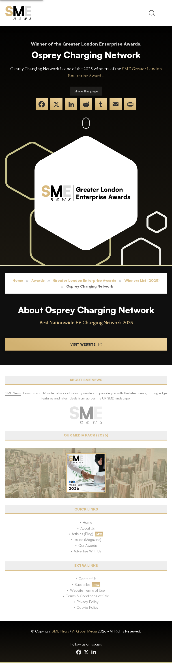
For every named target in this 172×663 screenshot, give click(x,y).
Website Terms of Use (87, 590)
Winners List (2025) (141, 280)
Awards (38, 280)
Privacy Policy (88, 602)
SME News (60, 631)
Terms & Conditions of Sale (87, 596)
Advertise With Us (87, 551)
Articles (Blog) (82, 534)
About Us (87, 528)
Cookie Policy (88, 607)
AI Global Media (84, 631)
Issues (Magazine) (87, 539)
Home (18, 280)
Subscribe (82, 584)
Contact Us (87, 578)
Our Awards (87, 545)
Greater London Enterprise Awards (84, 280)
